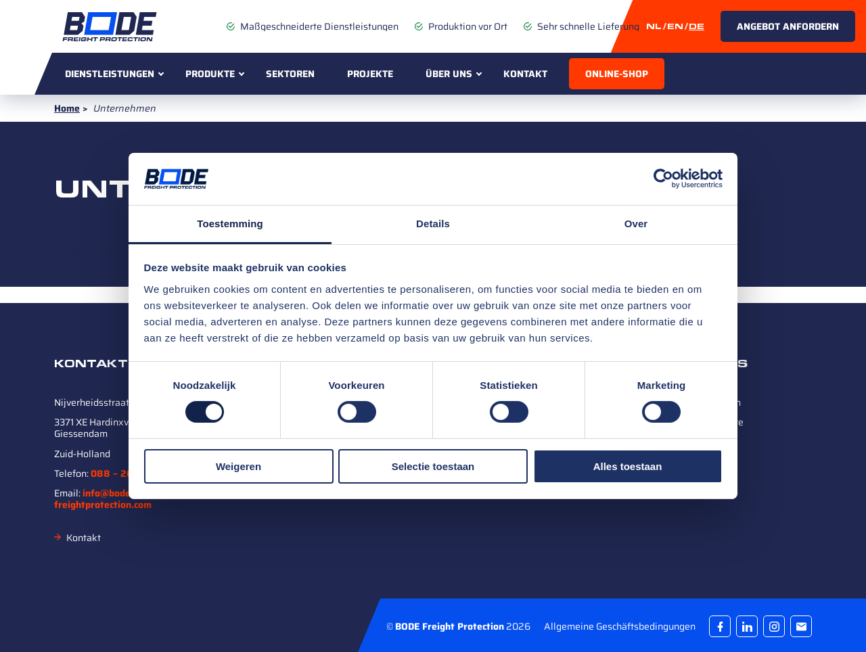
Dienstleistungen (109, 73)
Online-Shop (616, 73)
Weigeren (238, 466)
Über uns (449, 73)
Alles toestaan (627, 466)
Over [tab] (636, 223)
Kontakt (525, 73)
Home (67, 108)
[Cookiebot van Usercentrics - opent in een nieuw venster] (663, 178)
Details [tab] (433, 223)
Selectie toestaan (433, 466)
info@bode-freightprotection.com (103, 499)
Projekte (370, 73)
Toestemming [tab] (230, 223)
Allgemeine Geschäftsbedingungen (620, 625)
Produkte (210, 73)
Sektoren (290, 73)
